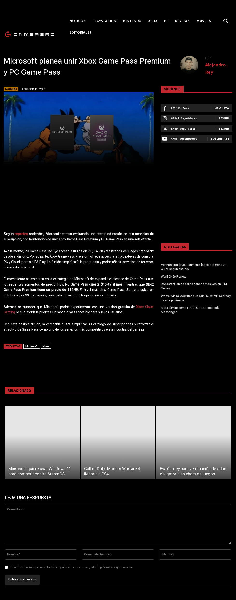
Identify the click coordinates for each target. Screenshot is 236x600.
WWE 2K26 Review (173, 276)
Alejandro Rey (215, 68)
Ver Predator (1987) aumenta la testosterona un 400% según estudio (193, 267)
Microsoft (31, 346)
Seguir (224, 118)
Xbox (46, 346)
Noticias (11, 89)
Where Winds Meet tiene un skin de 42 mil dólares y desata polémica (195, 296)
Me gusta (221, 108)
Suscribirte (220, 138)
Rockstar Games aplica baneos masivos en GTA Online (194, 285)
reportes (21, 234)
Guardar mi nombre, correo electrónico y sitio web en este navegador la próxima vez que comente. (72, 567)
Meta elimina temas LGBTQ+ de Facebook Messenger (189, 308)
